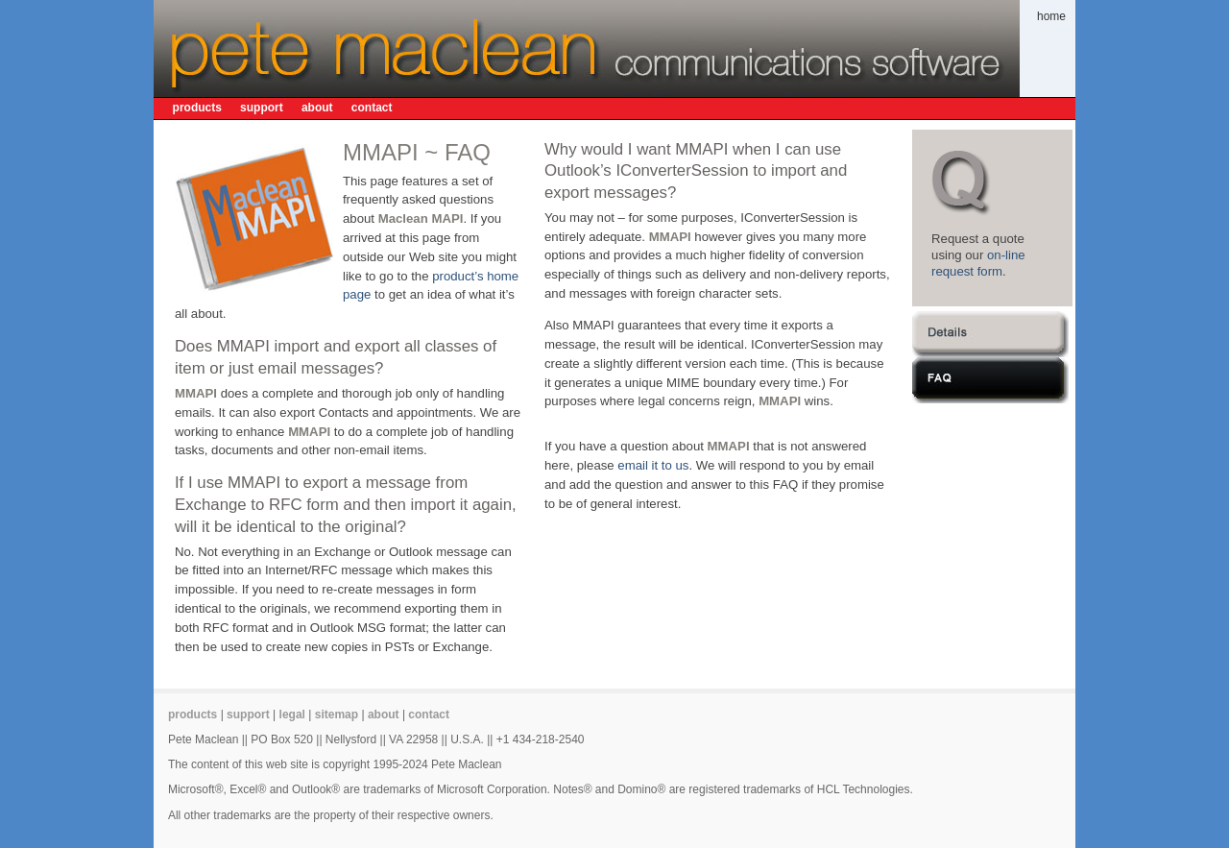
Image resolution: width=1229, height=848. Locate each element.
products (197, 107)
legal (292, 714)
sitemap (336, 714)
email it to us (652, 465)
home (1051, 16)
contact (372, 107)
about (317, 107)
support (261, 107)
